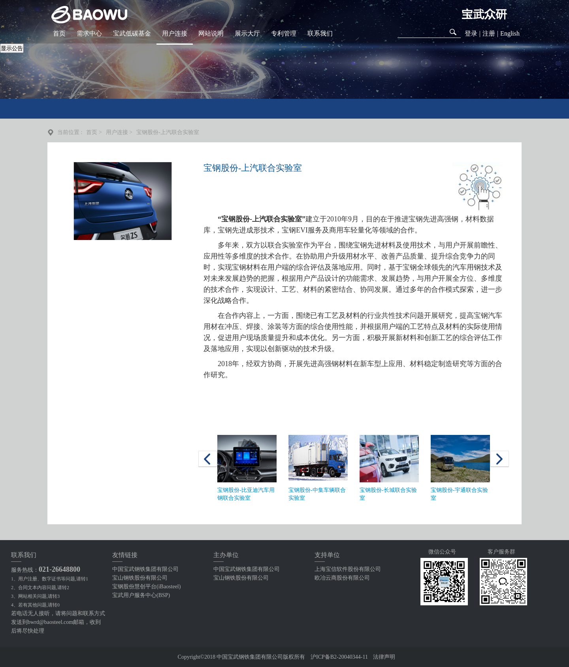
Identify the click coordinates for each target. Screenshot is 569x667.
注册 (488, 33)
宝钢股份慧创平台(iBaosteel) (146, 587)
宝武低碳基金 (132, 33)
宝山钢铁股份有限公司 (140, 578)
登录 (471, 33)
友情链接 (125, 555)
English (510, 33)
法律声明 (384, 657)
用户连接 (174, 33)
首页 (59, 33)
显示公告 (12, 48)
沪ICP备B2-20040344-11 (339, 657)
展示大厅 (247, 33)
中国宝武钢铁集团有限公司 (145, 569)
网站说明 (211, 33)
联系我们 (320, 33)
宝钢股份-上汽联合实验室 (167, 132)
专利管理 (283, 33)
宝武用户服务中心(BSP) (141, 595)
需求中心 (89, 33)
